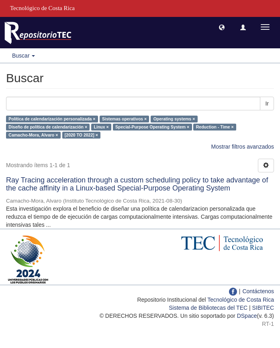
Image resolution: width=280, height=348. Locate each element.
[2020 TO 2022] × (81, 135)
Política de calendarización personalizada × (51, 118)
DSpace (247, 316)
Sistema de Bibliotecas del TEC (208, 307)
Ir (267, 103)
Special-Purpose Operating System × (152, 126)
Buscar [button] (23, 55)
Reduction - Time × (215, 126)
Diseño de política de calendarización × (47, 126)
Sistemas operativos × (124, 118)
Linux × (101, 126)
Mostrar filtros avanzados (242, 146)
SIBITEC (263, 307)
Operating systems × (174, 118)
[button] (222, 27)
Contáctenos (258, 291)
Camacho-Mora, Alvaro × (33, 135)
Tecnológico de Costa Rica (240, 299)
